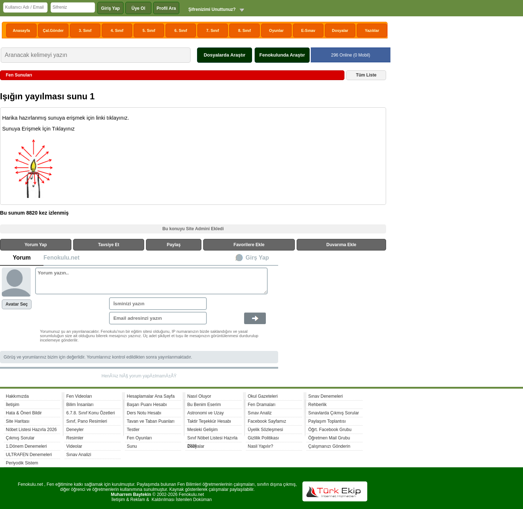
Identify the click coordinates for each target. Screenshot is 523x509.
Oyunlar (276, 30)
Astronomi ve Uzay (205, 412)
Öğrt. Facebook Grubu (329, 429)
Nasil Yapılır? (260, 446)
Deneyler (75, 429)
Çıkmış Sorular (20, 437)
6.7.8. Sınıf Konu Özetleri (90, 412)
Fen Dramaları (262, 404)
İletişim (12, 404)
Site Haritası (17, 421)
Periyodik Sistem (22, 462)
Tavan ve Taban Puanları (151, 421)
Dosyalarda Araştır (224, 55)
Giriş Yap (110, 8)
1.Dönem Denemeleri (26, 446)
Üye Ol (138, 8)
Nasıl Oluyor (199, 396)
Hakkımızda (17, 396)
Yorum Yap (36, 244)
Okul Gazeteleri (263, 396)
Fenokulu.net (61, 258)
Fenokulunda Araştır (282, 55)
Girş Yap (257, 258)
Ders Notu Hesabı (144, 412)
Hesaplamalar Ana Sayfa (151, 396)
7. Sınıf (212, 30)
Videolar (74, 446)
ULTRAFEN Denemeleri (29, 454)
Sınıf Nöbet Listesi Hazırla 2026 (212, 438)
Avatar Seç (16, 304)
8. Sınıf (244, 30)
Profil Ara (166, 8)
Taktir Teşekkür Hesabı (209, 421)
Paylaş (174, 244)
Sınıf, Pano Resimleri (86, 421)
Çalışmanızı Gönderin (329, 446)
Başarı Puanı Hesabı (147, 404)
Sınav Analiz (260, 412)
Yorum (21, 258)
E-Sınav (308, 30)
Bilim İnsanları (79, 404)
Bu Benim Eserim (204, 404)
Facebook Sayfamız (267, 421)
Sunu (132, 446)
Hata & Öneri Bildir (24, 412)
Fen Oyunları (139, 437)
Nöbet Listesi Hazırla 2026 (31, 429)
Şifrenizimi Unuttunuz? (212, 9)
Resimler (74, 437)
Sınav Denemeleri (325, 396)
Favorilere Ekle (249, 244)
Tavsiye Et (108, 244)
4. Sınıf (117, 30)
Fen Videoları (79, 396)
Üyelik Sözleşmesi (265, 429)
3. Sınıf (85, 30)
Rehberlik (317, 404)
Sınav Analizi (78, 454)
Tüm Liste (366, 75)
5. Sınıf (149, 30)
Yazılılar (372, 30)
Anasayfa (21, 30)
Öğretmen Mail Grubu (329, 437)
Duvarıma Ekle (341, 244)
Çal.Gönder (53, 30)
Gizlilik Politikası (263, 437)
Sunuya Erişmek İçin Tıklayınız (38, 129)
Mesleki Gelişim (202, 429)
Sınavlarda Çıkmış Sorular (333, 412)
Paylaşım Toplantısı (327, 421)
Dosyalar (340, 30)
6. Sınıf (181, 30)
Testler (133, 429)
